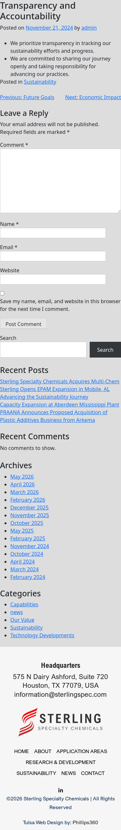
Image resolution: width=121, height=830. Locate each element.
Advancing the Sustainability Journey (44, 396)
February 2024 (27, 577)
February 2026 (27, 499)
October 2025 (26, 523)
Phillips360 (85, 822)
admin (89, 27)
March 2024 (24, 569)
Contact (93, 773)
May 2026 (22, 476)
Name (9, 224)
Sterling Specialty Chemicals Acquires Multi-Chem (59, 381)
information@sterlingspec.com (60, 694)
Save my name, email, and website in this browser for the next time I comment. (60, 305)
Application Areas (81, 751)
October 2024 (26, 553)
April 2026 (22, 484)
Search (8, 337)
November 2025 (29, 515)
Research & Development (61, 762)
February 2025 (27, 538)
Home (21, 751)
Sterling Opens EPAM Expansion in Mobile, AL (55, 389)
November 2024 (29, 546)
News (68, 773)
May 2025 (22, 530)
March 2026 (24, 492)
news (16, 612)
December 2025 (29, 507)
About (42, 751)
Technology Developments (42, 635)
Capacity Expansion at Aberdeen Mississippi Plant (59, 404)
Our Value (22, 619)
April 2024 (22, 561)
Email (8, 247)
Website (9, 270)
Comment (14, 144)
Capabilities (24, 604)
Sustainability (40, 81)
